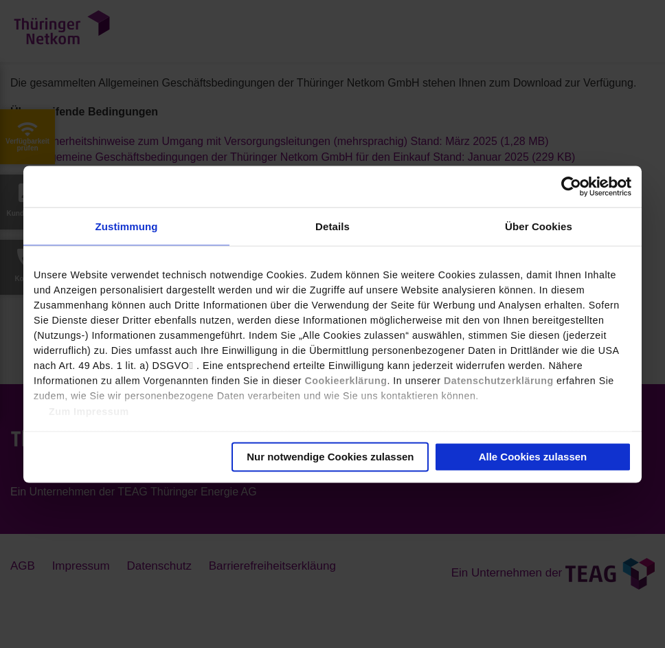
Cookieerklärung (345, 380)
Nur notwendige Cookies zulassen (330, 456)
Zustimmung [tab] (126, 226)
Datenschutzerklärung (499, 380)
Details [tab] (332, 226)
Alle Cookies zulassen (533, 456)
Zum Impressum (89, 410)
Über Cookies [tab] (538, 226)
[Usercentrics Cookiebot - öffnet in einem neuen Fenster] (571, 186)
